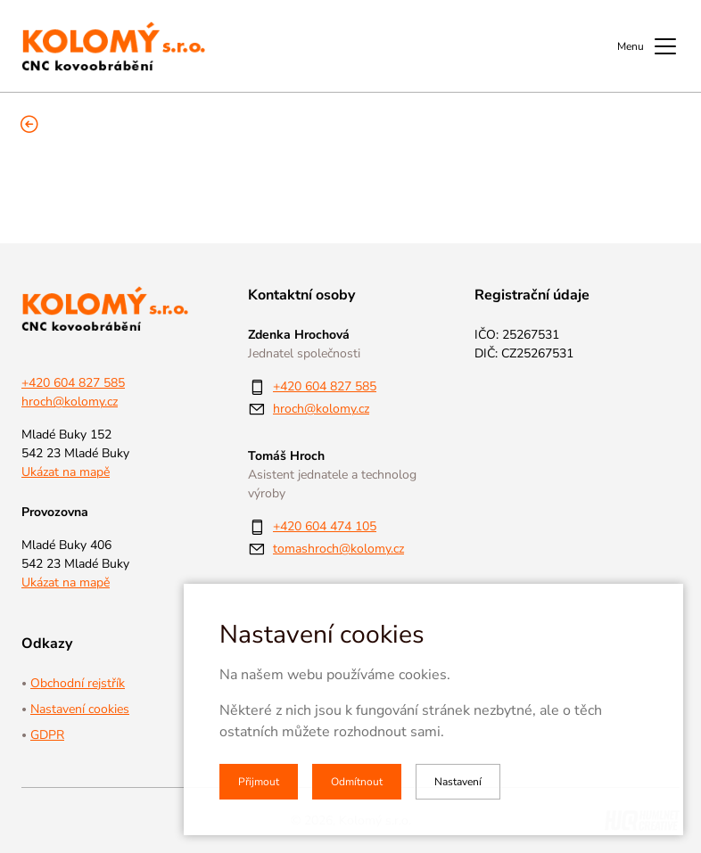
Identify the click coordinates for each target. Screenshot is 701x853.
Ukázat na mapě (65, 471)
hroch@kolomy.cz (69, 401)
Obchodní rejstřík (77, 683)
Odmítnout (357, 782)
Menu (648, 46)
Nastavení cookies (79, 709)
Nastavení (458, 782)
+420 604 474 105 (324, 526)
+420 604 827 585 (73, 382)
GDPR (47, 734)
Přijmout (258, 782)
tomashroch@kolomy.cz (338, 548)
